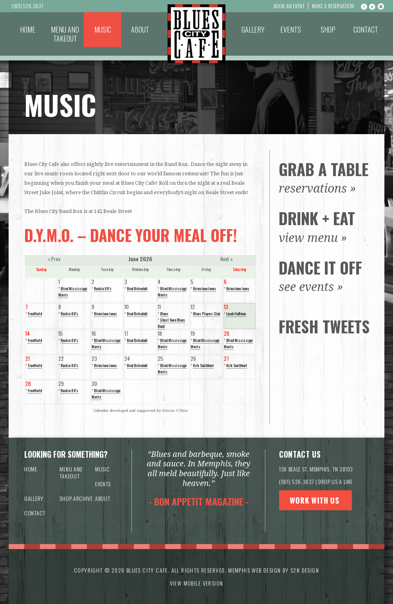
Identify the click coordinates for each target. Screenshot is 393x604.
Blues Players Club (206, 314)
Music (102, 29)
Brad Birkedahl (137, 288)
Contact (365, 29)
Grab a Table (323, 169)
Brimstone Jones (204, 288)
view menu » (313, 238)
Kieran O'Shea (175, 410)
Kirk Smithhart (203, 365)
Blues (164, 314)
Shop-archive (75, 498)
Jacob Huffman (236, 314)
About (140, 29)
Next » (226, 259)
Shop (328, 29)
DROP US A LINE (335, 481)
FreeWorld (35, 314)
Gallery (253, 29)
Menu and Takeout (65, 33)
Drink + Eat (317, 218)
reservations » (317, 188)
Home (27, 29)
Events (290, 29)
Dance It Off (320, 267)
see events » (311, 287)
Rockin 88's (103, 288)
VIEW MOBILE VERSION (197, 583)
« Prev (54, 259)
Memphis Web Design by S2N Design (273, 570)
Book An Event (289, 6)
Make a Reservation (333, 6)
